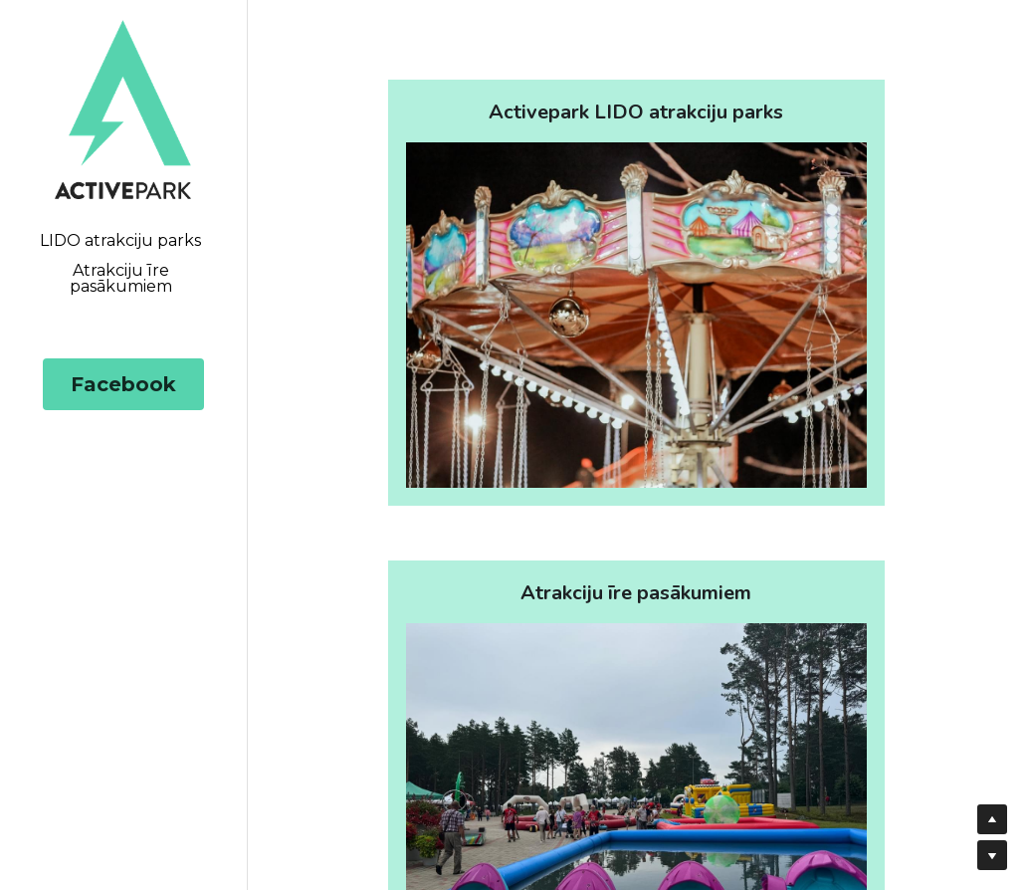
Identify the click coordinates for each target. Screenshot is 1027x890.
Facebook (123, 384)
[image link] (123, 108)
